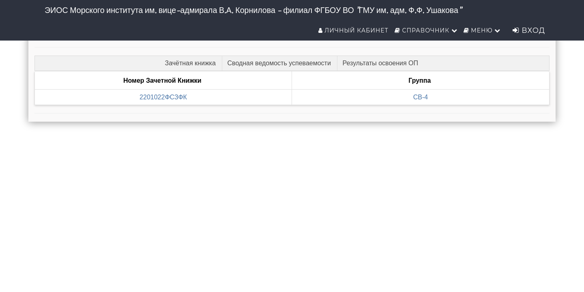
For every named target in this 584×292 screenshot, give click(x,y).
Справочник (426, 30)
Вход (529, 30)
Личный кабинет (353, 30)
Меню (482, 30)
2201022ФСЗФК (163, 97)
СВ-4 (420, 97)
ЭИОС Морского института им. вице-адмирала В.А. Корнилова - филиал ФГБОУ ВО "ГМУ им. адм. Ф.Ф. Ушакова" (253, 10)
